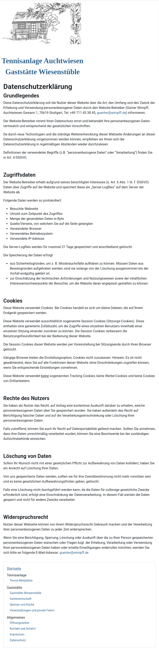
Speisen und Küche (22, 604)
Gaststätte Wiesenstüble (25, 593)
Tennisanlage (16, 575)
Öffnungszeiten (19, 622)
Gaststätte (14, 588)
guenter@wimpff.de (111, 113)
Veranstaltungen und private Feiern (32, 610)
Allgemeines (16, 617)
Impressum (17, 634)
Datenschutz (18, 640)
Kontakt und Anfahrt (23, 628)
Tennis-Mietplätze (21, 580)
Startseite (14, 569)
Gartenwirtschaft (20, 598)
